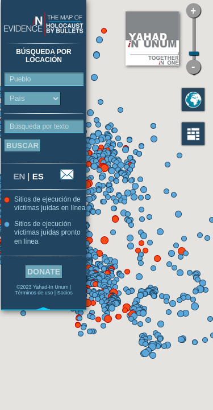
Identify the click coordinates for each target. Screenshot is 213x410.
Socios (65, 293)
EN (20, 176)
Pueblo (20, 79)
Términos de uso (34, 293)
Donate (43, 271)
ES (38, 176)
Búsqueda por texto (39, 126)
